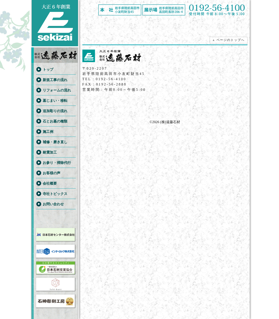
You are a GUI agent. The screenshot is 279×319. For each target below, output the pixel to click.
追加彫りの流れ (55, 111)
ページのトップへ (228, 40)
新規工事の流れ (55, 80)
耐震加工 (50, 152)
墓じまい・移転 (55, 100)
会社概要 (50, 183)
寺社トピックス (55, 194)
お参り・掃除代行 (57, 163)
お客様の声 (51, 173)
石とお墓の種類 (55, 121)
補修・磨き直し (55, 142)
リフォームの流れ (57, 90)
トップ (48, 69)
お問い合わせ (53, 204)
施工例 (48, 132)
